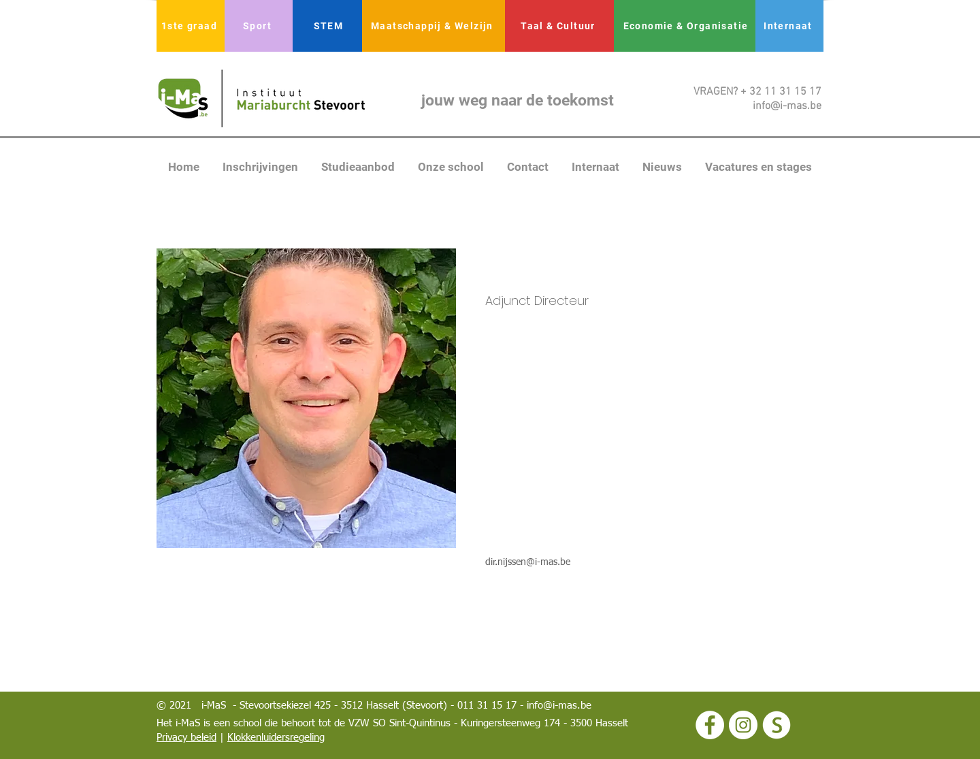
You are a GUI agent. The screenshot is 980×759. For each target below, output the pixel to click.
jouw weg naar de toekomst (517, 100)
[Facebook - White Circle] (710, 725)
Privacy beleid (186, 737)
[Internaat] (789, 26)
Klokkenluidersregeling (276, 737)
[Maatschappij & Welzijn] (433, 26)
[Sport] (259, 26)
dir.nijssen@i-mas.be (527, 562)
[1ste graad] (191, 26)
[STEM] (330, 26)
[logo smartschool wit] (776, 725)
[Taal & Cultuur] (559, 26)
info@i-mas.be (559, 705)
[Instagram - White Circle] (743, 725)
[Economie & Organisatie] (687, 26)
